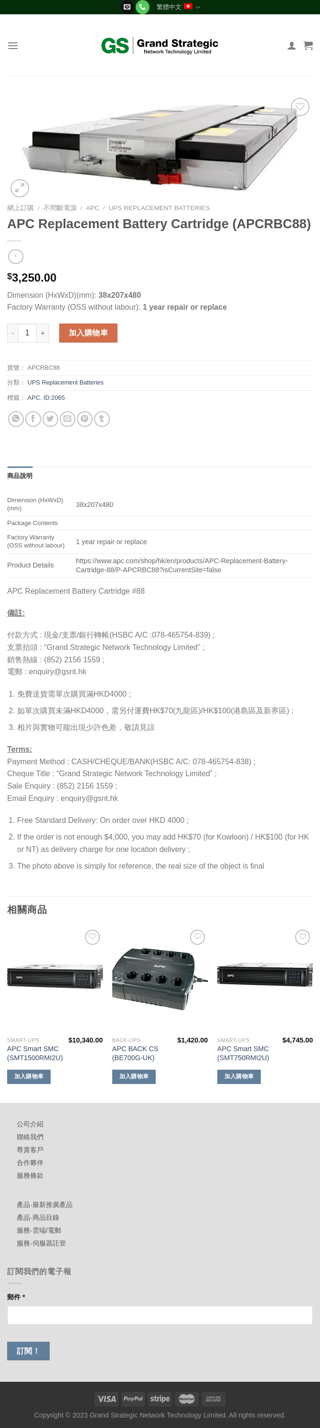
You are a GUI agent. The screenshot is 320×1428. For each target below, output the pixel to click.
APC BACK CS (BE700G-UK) (135, 1053)
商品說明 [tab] (19, 475)
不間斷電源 (60, 208)
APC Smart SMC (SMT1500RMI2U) (35, 1053)
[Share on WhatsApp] (16, 419)
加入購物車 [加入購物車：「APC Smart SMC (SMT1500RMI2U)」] (29, 1076)
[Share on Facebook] (33, 419)
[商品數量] (27, 333)
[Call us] (142, 7)
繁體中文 (178, 7)
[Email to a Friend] (67, 419)
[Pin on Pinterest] (85, 419)
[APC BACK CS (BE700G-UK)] (160, 979)
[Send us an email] (127, 7)
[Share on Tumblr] (102, 419)
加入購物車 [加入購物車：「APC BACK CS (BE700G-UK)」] (134, 1076)
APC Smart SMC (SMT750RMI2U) (243, 1053)
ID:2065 (54, 397)
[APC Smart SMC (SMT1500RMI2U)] (55, 979)
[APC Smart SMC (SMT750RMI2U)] (265, 979)
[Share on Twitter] (50, 419)
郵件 (16, 1297)
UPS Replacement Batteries (159, 208)
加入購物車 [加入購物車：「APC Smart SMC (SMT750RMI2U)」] (239, 1076)
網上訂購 (20, 208)
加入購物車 (88, 333)
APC (92, 208)
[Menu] (13, 45)
